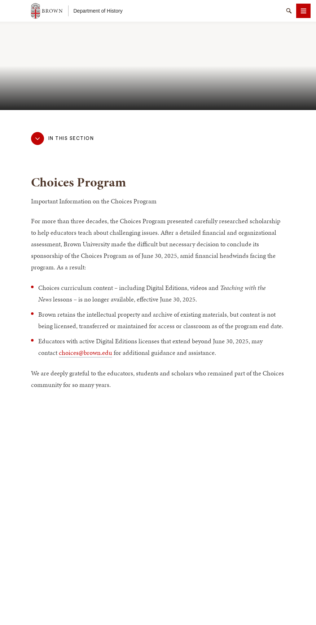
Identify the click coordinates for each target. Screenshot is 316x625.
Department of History (98, 11)
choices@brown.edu (85, 352)
